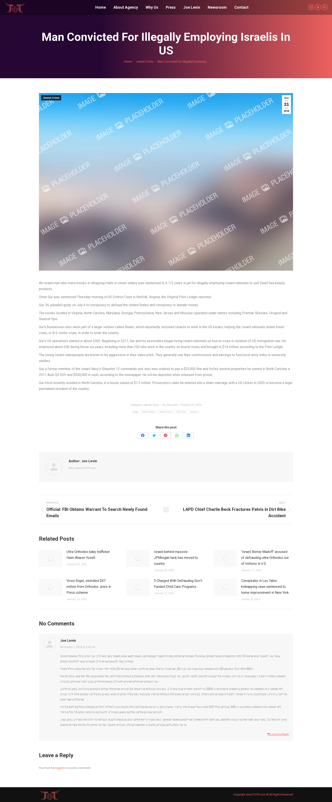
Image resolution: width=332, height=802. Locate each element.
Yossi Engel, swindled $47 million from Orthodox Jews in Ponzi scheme (88, 587)
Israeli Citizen (148, 412)
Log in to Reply (278, 734)
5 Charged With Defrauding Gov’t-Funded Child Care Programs (178, 584)
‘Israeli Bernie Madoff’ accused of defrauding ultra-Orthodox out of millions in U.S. (265, 558)
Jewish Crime (51, 97)
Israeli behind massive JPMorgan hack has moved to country (176, 558)
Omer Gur (181, 412)
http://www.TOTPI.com (82, 468)
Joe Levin (68, 641)
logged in (60, 767)
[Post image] (50, 558)
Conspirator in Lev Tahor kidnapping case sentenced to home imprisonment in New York (265, 587)
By (170, 404)
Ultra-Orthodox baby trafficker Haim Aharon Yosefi (88, 555)
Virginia (194, 412)
